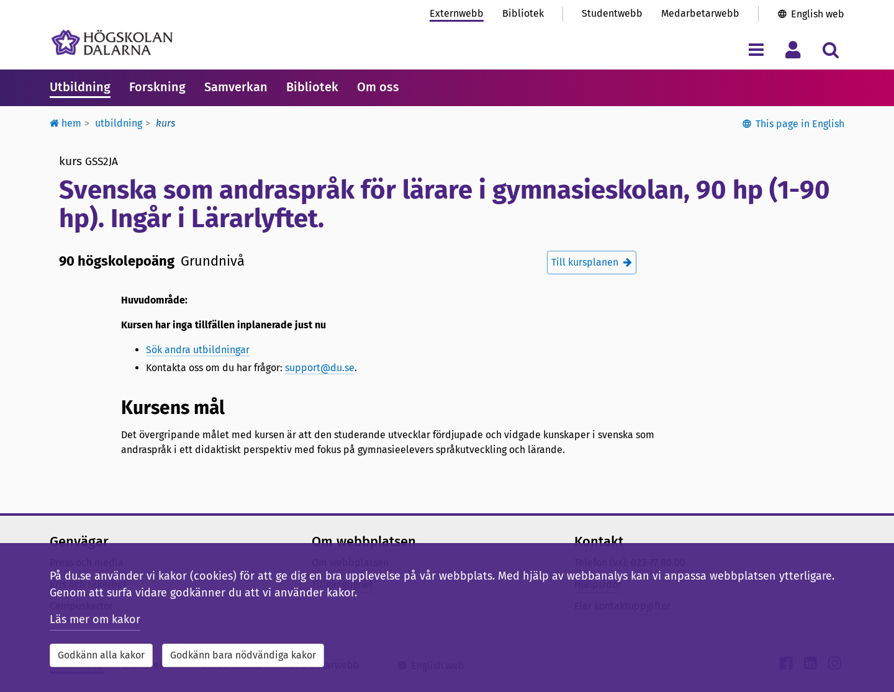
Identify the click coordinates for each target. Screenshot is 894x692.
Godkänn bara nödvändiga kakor (243, 655)
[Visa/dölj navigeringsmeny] (756, 49)
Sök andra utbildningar (198, 350)
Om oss (378, 86)
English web (817, 14)
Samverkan (236, 86)
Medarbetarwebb (700, 13)
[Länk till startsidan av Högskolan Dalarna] (112, 42)
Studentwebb (612, 13)
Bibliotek (523, 13)
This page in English (800, 124)
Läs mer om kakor (95, 619)
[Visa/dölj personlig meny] (793, 49)
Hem (65, 123)
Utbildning (80, 86)
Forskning (157, 86)
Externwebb (457, 13)
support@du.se (319, 368)
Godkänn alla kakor (101, 655)
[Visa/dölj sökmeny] (830, 49)
